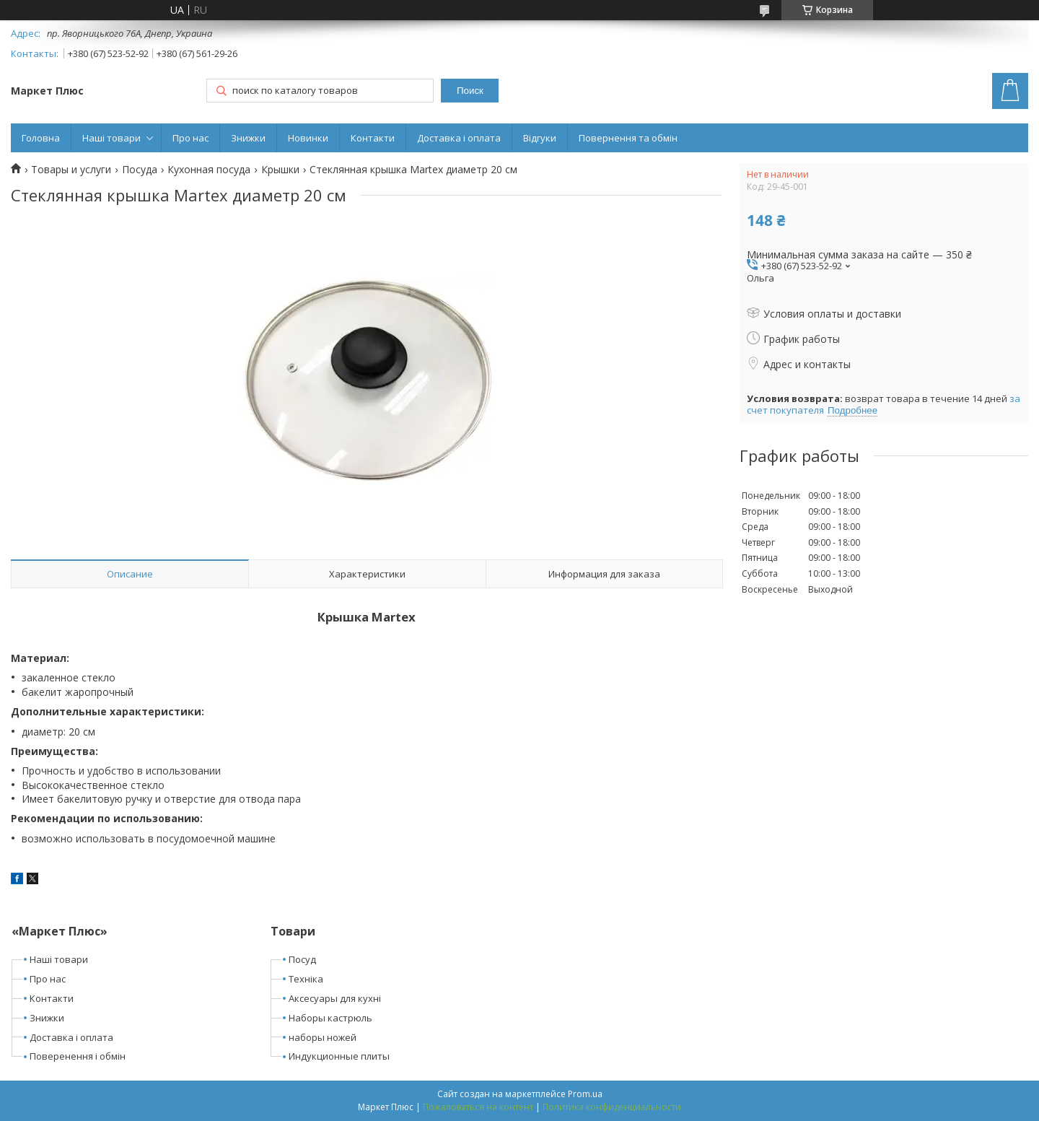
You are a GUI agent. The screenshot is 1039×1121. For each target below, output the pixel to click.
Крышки (280, 169)
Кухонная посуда (208, 169)
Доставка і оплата (459, 137)
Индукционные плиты (339, 1056)
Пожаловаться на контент (478, 1107)
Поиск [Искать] (470, 90)
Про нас (190, 137)
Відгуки (539, 137)
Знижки (248, 137)
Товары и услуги (71, 169)
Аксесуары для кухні (335, 998)
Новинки (308, 137)
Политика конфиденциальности (612, 1107)
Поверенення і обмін (78, 1056)
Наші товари (111, 137)
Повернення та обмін (628, 137)
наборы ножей (322, 1037)
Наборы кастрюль (330, 1017)
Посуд (302, 959)
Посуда (139, 169)
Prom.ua (585, 1094)
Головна (41, 137)
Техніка (306, 978)
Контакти (373, 137)
